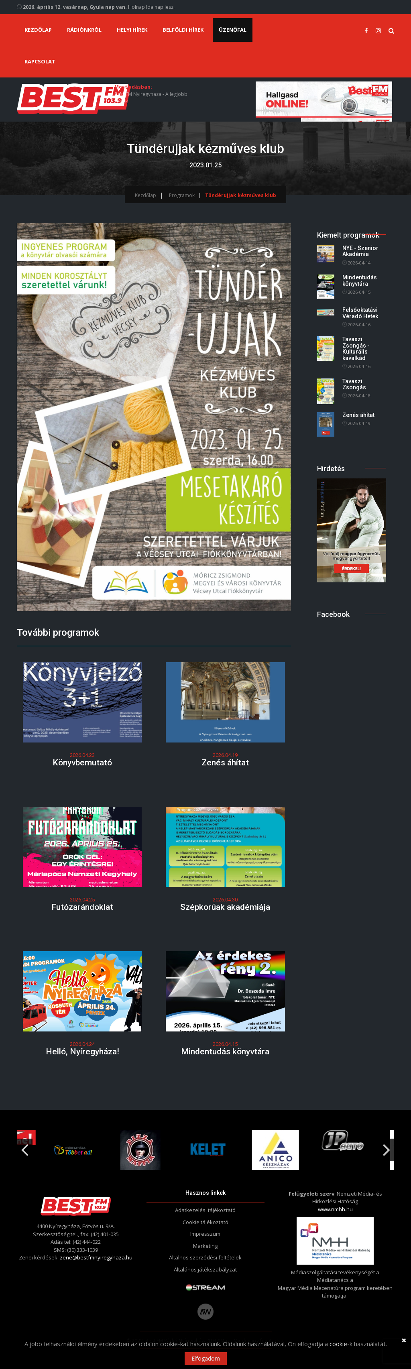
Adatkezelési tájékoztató (205, 1210)
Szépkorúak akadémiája (225, 907)
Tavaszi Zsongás (354, 384)
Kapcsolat (39, 61)
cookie (338, 1344)
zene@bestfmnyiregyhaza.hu (96, 1257)
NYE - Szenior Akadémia (360, 251)
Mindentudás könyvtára (225, 1051)
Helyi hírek (132, 29)
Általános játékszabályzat (205, 1269)
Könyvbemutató (82, 762)
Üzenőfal (232, 29)
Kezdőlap (38, 29)
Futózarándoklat (82, 907)
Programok (182, 195)
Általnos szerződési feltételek (205, 1257)
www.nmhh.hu (335, 1209)
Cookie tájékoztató (205, 1222)
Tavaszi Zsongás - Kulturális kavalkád (356, 348)
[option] (138, 1150)
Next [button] (386, 1147)
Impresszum (205, 1233)
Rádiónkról (84, 29)
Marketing (205, 1245)
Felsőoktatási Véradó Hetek (360, 313)
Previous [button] (24, 1147)
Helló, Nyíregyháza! (82, 1051)
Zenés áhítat (225, 762)
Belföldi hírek (183, 29)
